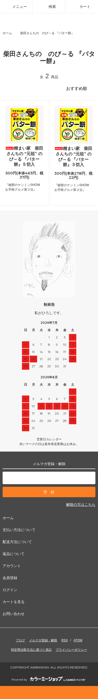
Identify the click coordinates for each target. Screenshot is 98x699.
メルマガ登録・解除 (43, 640)
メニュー (16, 6)
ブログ (20, 640)
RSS (64, 640)
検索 (49, 6)
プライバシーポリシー (71, 650)
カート (82, 6)
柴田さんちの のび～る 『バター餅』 (47, 33)
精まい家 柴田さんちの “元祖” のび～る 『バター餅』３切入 (73, 156)
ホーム (7, 33)
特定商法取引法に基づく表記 (31, 650)
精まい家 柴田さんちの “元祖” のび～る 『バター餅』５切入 (24, 156)
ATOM (77, 640)
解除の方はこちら (80, 504)
